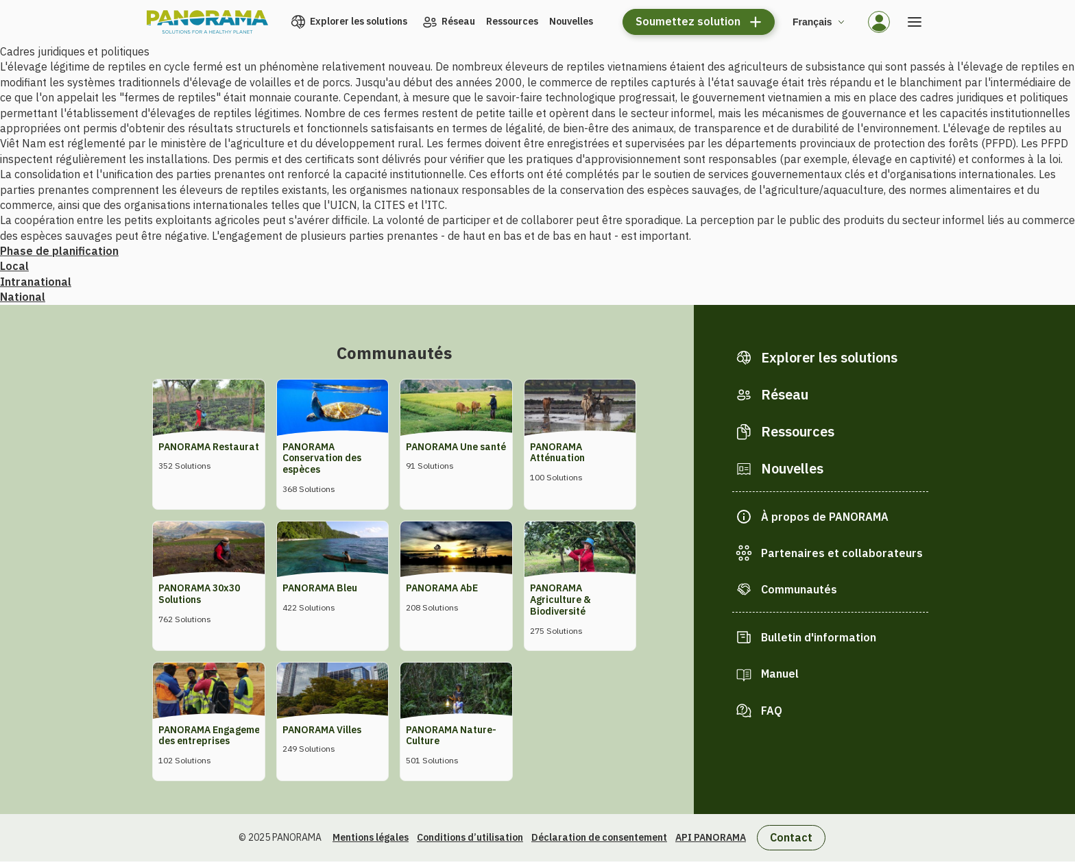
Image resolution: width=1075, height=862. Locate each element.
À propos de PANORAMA (825, 517)
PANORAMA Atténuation (557, 453)
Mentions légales (371, 837)
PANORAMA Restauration (215, 447)
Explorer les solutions (358, 21)
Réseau (458, 21)
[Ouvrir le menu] (914, 22)
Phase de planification (59, 251)
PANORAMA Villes (321, 730)
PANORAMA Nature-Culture (451, 736)
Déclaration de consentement (599, 837)
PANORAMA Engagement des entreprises (213, 736)
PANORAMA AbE (442, 588)
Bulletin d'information (818, 637)
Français (812, 21)
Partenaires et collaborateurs (842, 553)
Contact (791, 837)
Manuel (780, 673)
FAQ (771, 710)
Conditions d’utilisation (470, 837)
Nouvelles (571, 21)
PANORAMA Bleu (319, 588)
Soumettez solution (688, 21)
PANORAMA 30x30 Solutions (199, 594)
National (22, 297)
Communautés (799, 589)
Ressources (512, 21)
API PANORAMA (710, 837)
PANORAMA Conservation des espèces (321, 458)
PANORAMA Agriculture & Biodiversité (560, 599)
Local (14, 266)
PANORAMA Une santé (456, 447)
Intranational (35, 281)
